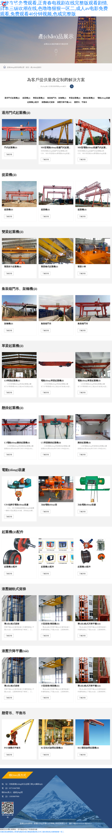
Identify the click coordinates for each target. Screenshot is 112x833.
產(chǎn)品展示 (36, 67)
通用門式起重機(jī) (12, 98)
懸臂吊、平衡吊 (80, 102)
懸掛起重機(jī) (89, 98)
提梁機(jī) (26, 98)
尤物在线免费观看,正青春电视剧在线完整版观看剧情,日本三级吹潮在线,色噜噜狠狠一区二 (32, 832)
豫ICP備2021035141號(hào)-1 (80, 823)
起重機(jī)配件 (33, 102)
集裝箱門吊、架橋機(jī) (19, 288)
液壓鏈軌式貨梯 (48, 102)
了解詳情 (9, 154)
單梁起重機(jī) (74, 98)
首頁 (27, 67)
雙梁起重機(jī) (39, 98)
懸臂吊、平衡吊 (14, 713)
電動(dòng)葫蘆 (103, 98)
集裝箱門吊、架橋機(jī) (56, 98)
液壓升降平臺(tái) (64, 102)
